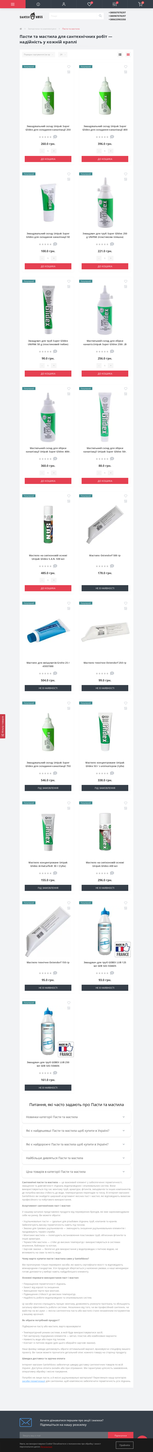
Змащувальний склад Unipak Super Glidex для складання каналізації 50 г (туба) (48, 237)
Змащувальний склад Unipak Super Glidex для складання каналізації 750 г (48, 766)
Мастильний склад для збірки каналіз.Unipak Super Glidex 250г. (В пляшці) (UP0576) (104, 344)
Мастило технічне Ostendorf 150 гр (48, 962)
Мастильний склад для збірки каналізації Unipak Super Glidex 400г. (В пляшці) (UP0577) (48, 452)
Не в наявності (105, 588)
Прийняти (124, 1445)
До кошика (48, 159)
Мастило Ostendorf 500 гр (105, 555)
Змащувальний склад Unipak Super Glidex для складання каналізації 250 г (48, 130)
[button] (63, 4)
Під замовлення (48, 788)
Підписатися (121, 1435)
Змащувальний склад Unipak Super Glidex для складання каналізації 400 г (104, 130)
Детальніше (46, 1446)
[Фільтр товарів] (2, 726)
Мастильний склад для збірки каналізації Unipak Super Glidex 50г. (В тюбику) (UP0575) (104, 452)
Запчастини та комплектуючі (42, 28)
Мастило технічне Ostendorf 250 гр (105, 662)
